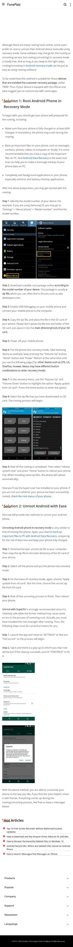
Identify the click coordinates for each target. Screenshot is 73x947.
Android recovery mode (39, 65)
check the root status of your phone (31, 496)
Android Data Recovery (36, 158)
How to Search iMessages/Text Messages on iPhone (32, 854)
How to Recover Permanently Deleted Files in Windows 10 (35, 841)
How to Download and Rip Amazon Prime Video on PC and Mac (38, 836)
